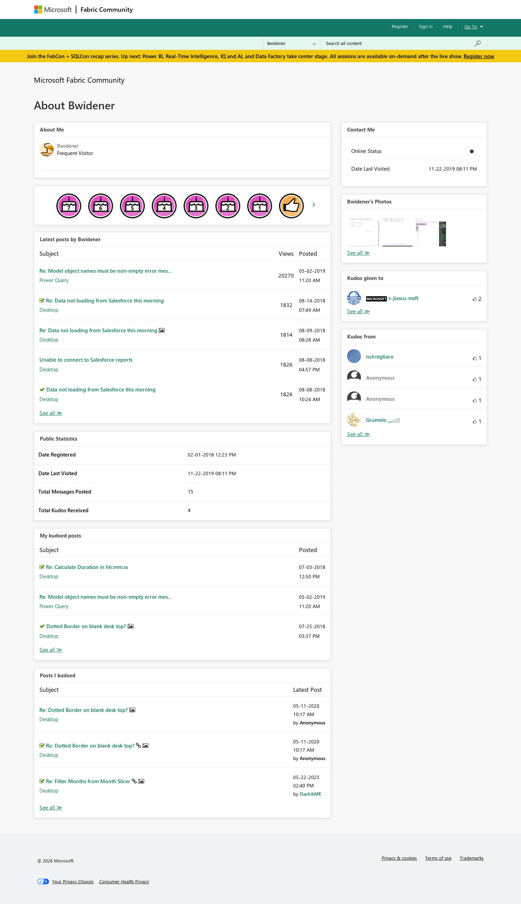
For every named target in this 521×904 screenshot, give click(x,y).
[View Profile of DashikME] (310, 793)
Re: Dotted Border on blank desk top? (84, 709)
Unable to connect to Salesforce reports (85, 359)
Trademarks (472, 858)
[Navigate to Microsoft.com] (53, 9)
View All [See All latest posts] (50, 413)
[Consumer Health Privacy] (124, 881)
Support (325, 9)
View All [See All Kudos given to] (358, 311)
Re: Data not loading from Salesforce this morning (105, 300)
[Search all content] (403, 43)
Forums (148, 9)
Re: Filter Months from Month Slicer (89, 781)
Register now (479, 56)
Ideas (207, 9)
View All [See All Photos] (358, 253)
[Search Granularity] (291, 43)
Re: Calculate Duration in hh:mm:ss (87, 566)
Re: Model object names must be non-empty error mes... (105, 270)
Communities (238, 9)
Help (448, 26)
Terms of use (438, 858)
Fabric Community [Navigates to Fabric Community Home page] (107, 9)
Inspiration (178, 9)
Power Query (53, 280)
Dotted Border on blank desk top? (87, 626)
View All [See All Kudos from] (358, 434)
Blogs (269, 9)
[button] (364, 231)
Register (400, 26)
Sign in (425, 26)
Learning (295, 9)
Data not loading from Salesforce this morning (101, 389)
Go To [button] (471, 26)
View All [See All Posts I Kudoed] (50, 808)
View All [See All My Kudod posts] (50, 650)
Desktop (48, 309)
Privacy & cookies (399, 858)
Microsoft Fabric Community (79, 79)
